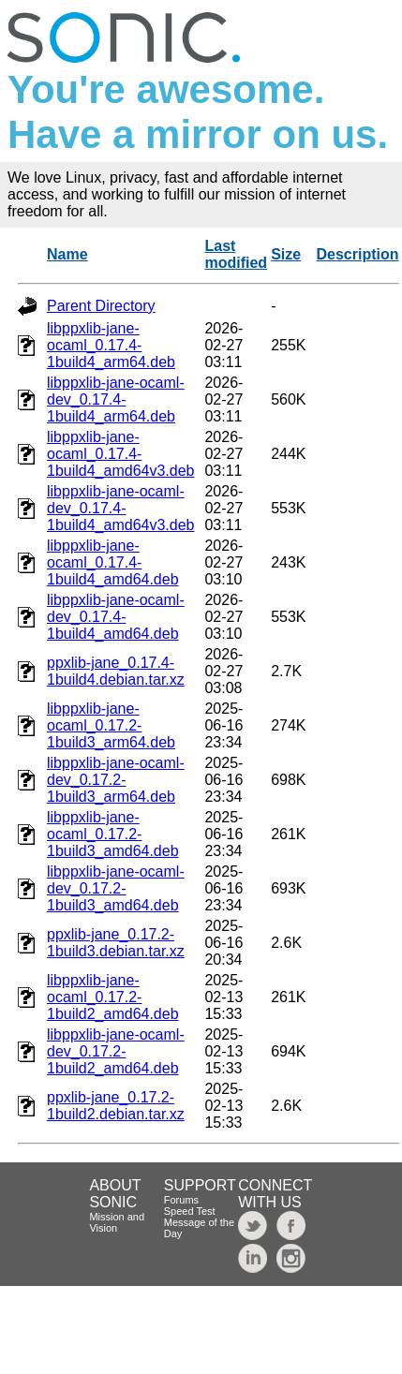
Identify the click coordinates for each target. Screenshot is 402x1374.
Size (286, 254)
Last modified (235, 254)
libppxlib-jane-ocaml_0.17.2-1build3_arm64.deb (111, 725)
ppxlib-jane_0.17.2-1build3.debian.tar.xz (116, 942)
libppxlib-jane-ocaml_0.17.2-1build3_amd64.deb (113, 834)
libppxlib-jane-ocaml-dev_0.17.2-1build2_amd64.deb (116, 1051)
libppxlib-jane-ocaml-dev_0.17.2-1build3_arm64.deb (116, 780)
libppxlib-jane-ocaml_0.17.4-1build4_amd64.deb (113, 562)
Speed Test (190, 1211)
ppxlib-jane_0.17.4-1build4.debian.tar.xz (116, 671)
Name (67, 254)
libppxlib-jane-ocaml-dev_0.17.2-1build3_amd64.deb (116, 888)
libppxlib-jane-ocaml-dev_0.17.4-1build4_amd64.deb (116, 617)
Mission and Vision (116, 1222)
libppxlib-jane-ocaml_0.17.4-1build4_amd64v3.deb (120, 454)
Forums (181, 1199)
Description (358, 254)
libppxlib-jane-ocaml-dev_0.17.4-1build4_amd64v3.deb (120, 508)
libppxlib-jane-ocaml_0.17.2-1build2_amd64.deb (113, 997)
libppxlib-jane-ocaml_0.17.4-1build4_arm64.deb (111, 345)
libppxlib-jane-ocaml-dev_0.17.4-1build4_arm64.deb (116, 399)
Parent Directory (101, 306)
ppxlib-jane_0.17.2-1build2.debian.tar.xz (116, 1105)
